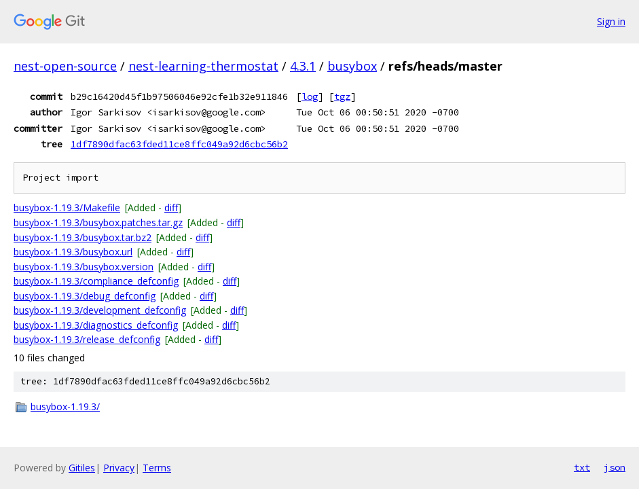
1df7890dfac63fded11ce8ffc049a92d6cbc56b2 (179, 144)
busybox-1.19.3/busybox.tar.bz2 (82, 237)
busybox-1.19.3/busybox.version (83, 266)
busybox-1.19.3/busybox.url (73, 251)
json (614, 467)
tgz (342, 96)
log (310, 96)
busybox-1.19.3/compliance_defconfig (96, 280)
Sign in (611, 21)
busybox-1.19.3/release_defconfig (87, 339)
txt (582, 467)
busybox (352, 66)
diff (171, 207)
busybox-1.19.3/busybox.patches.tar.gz (98, 222)
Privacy (118, 467)
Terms (157, 467)
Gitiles (82, 467)
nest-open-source (65, 66)
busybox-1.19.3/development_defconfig (100, 310)
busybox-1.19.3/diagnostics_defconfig (96, 325)
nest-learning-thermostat (203, 66)
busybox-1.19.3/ (65, 406)
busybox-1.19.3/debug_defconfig (85, 295)
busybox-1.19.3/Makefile (67, 207)
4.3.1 (303, 66)
